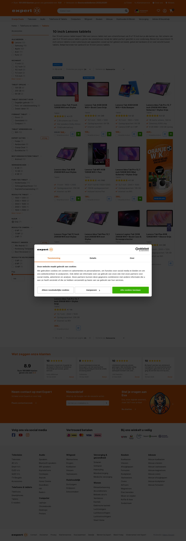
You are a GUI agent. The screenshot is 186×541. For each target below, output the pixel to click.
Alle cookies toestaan (130, 290)
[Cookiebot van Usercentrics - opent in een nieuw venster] (137, 249)
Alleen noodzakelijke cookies (55, 290)
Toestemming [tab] (53, 258)
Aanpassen (93, 290)
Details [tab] (93, 258)
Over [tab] (132, 258)
